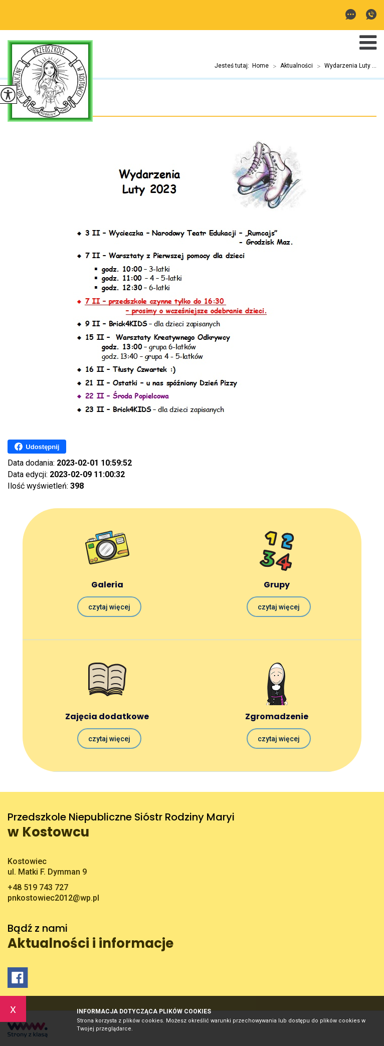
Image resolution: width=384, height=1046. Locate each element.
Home (260, 66)
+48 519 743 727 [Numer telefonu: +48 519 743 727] (38, 887)
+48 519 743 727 (371, 14)
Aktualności (291, 66)
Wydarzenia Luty (48, 105)
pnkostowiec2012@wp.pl (350, 14)
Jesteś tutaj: (233, 66)
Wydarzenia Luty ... (344, 66)
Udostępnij (37, 447)
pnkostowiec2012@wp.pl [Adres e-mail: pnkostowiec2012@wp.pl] (53, 898)
